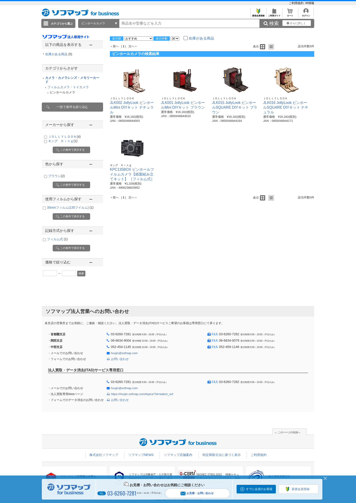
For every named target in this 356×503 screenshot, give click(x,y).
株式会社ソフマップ (103, 455)
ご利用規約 (296, 3)
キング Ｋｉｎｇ (62, 141)
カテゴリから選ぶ (62, 23)
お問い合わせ (120, 359)
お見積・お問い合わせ (197, 493)
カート (290, 14)
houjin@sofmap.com (124, 353)
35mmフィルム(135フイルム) (70, 207)
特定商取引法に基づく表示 (222, 455)
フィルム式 (57, 239)
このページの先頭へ (289, 432)
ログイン (306, 14)
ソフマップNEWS (141, 455)
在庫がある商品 (58, 54)
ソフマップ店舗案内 (178, 455)
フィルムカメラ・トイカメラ (68, 87)
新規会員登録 (258, 14)
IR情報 (309, 3)
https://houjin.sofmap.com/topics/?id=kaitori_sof (142, 394)
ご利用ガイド (274, 14)
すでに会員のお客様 (259, 489)
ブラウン (56, 176)
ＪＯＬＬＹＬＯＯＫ (64, 136)
